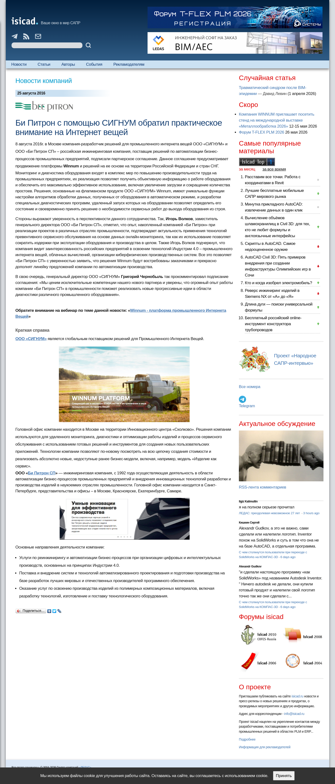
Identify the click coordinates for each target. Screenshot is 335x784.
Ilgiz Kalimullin (248, 501)
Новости (18, 64)
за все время (274, 169)
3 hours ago (311, 513)
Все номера (249, 386)
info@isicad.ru (294, 714)
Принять (284, 775)
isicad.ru (297, 696)
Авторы (68, 64)
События (94, 64)
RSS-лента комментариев (262, 487)
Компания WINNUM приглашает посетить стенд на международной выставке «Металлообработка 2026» (276, 120)
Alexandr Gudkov (250, 566)
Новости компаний (43, 80)
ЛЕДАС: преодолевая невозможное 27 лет (270, 513)
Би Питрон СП (41, 473)
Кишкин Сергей (249, 522)
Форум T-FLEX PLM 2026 (261, 132)
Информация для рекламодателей (264, 747)
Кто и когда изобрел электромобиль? (278, 283)
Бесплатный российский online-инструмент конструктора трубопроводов (273, 324)
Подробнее (247, 739)
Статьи (43, 64)
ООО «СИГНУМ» (31, 338)
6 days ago (288, 557)
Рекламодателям (128, 64)
